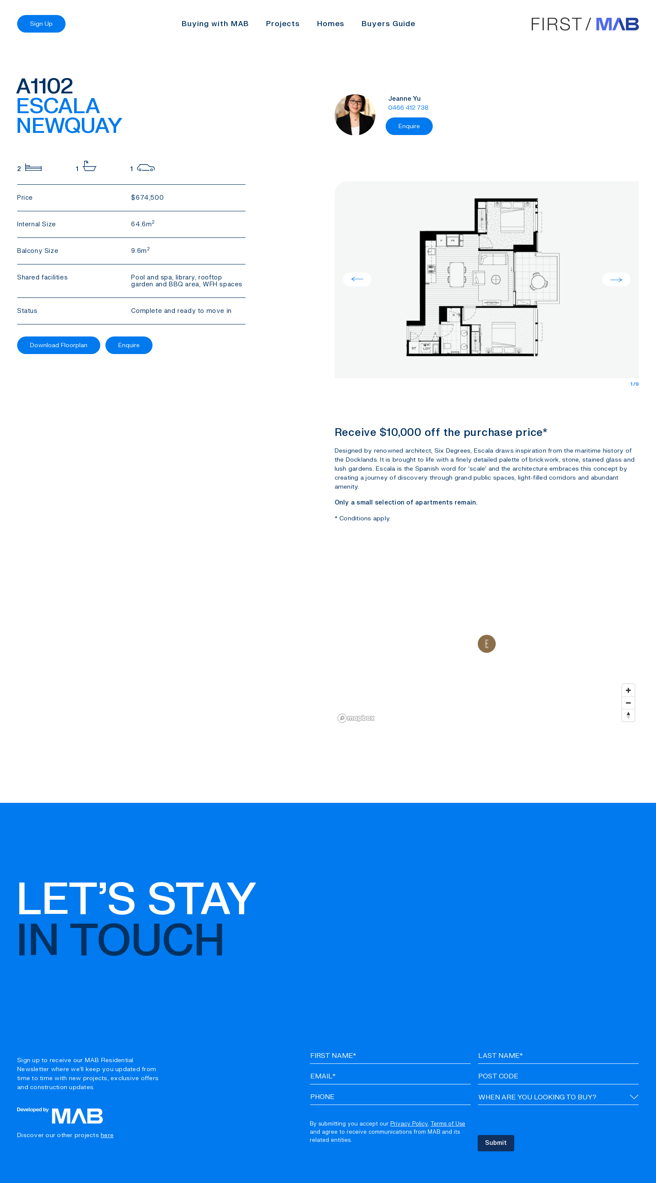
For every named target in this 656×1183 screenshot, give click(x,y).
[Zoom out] (628, 703)
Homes (330, 23)
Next (616, 279)
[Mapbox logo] (356, 718)
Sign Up (41, 23)
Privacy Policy (409, 1123)
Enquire (129, 345)
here (107, 1135)
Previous (357, 279)
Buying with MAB (215, 23)
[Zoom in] (628, 690)
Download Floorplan (58, 345)
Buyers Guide (388, 23)
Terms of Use (448, 1123)
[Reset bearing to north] (628, 715)
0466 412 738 (408, 107)
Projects (283, 23)
